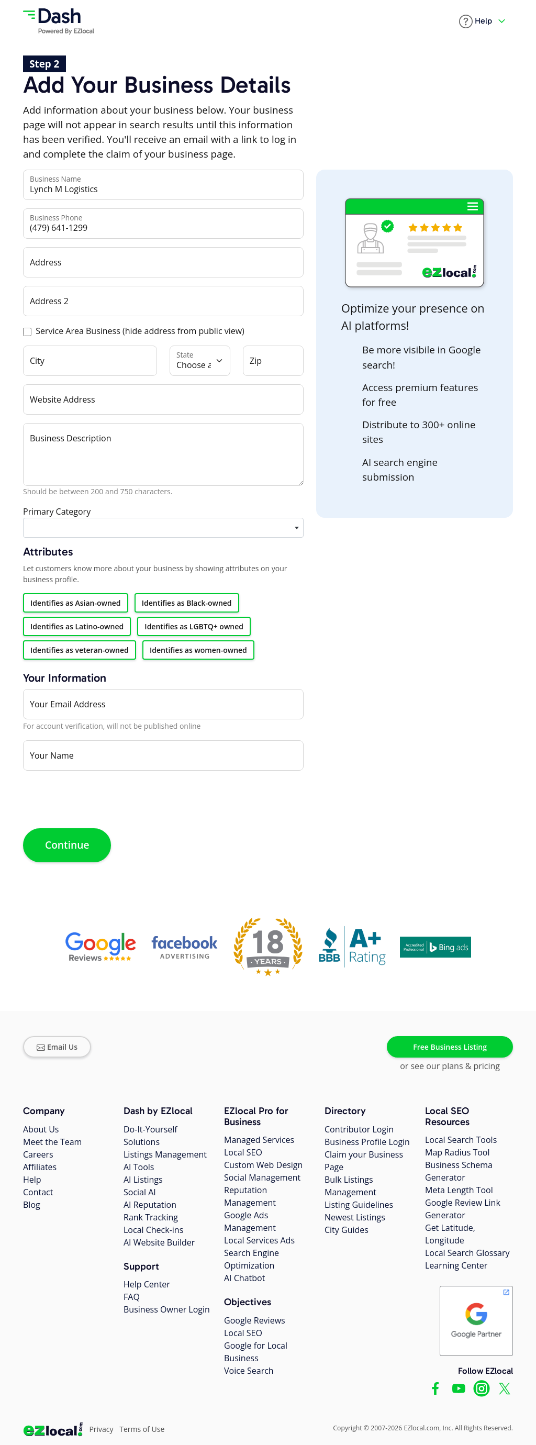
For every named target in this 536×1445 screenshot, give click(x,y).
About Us (41, 1129)
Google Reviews (254, 1320)
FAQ (132, 1297)
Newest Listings (355, 1217)
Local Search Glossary (467, 1253)
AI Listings (143, 1179)
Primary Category (57, 511)
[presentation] (102, 799)
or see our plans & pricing (450, 1066)
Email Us (57, 1047)
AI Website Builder (159, 1242)
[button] (475, 21)
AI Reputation (150, 1204)
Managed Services (259, 1140)
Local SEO (243, 1152)
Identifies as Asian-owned (75, 603)
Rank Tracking (151, 1217)
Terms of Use (141, 1429)
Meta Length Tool (459, 1190)
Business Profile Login (367, 1142)
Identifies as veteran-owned (79, 650)
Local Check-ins (153, 1230)
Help (32, 1179)
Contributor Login (359, 1129)
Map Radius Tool (457, 1152)
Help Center (147, 1284)
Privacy (101, 1429)
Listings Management (165, 1154)
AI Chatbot (244, 1278)
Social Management (262, 1177)
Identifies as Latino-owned (77, 626)
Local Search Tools (461, 1140)
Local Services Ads (259, 1240)
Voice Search (249, 1370)
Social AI (140, 1192)
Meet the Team (52, 1142)
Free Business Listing (450, 1047)
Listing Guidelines (359, 1204)
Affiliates (40, 1167)
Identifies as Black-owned (187, 603)
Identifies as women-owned (198, 650)
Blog (31, 1204)
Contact (38, 1192)
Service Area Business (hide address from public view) (140, 331)
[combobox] (163, 528)
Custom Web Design (263, 1165)
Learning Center (456, 1265)
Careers (38, 1154)
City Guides (346, 1230)
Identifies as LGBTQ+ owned (193, 626)
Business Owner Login (167, 1309)
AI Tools (139, 1167)
